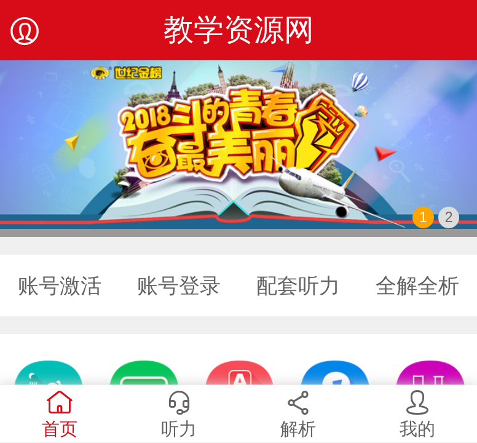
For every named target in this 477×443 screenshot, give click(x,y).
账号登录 (179, 285)
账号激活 (59, 285)
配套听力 (298, 285)
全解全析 (417, 285)
